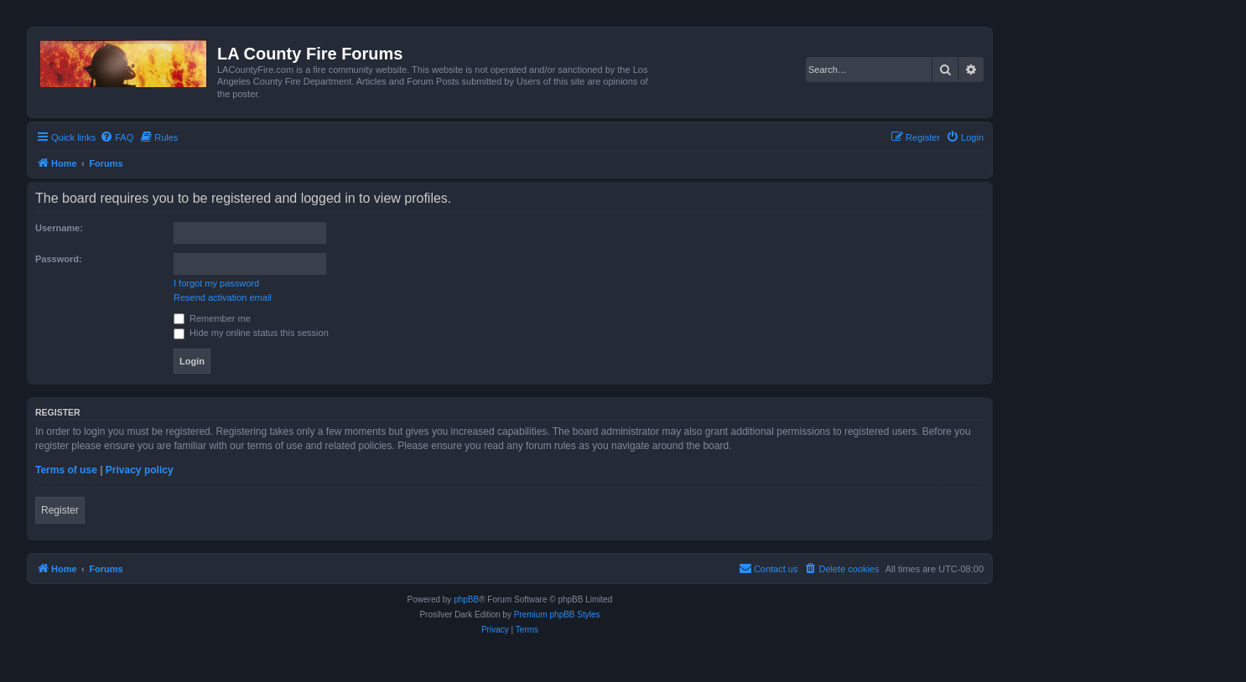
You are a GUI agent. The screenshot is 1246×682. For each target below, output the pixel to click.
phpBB (466, 599)
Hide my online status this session (251, 333)
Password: (58, 259)
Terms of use (66, 470)
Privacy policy (140, 470)
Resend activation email (223, 297)
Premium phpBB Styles (557, 614)
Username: (59, 228)
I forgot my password (216, 283)
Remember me (212, 318)
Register (60, 510)
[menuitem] (116, 137)
